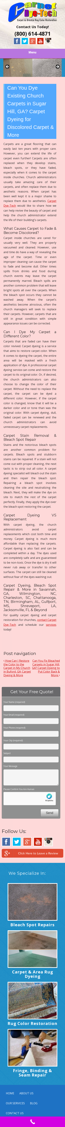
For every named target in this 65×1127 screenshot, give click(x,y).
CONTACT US (15, 1113)
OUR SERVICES (15, 1103)
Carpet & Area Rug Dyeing (32, 974)
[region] (32, 68)
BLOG (33, 1103)
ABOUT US (26, 1093)
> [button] (57, 67)
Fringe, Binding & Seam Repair (32, 1073)
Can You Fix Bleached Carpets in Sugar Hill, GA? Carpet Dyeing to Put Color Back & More (46, 668)
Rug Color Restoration (32, 1023)
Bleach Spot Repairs (32, 924)
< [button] (7, 67)
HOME (10, 1093)
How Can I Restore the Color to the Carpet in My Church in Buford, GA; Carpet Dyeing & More (17, 668)
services (51, 625)
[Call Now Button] (32, 1122)
